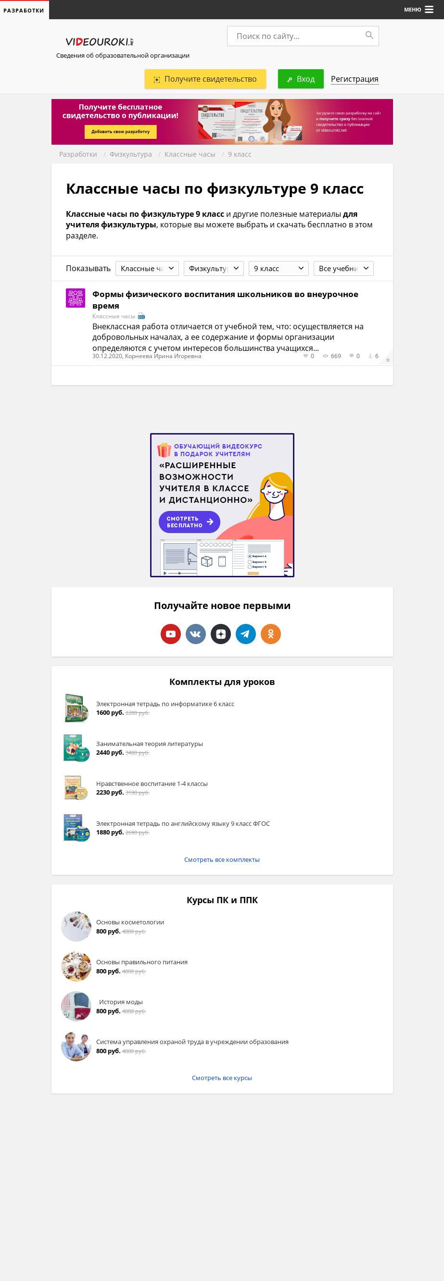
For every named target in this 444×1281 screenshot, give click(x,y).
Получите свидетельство (205, 79)
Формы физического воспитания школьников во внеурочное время (225, 299)
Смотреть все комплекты (222, 859)
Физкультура (131, 154)
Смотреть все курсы (222, 1077)
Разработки (78, 154)
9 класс (240, 154)
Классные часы (190, 154)
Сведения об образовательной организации (123, 55)
